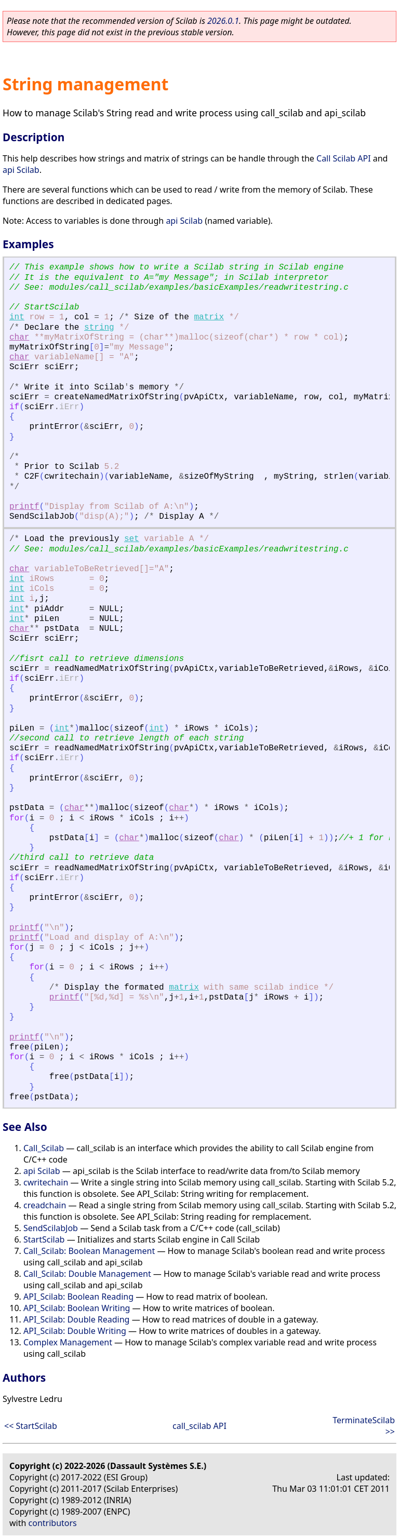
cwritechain (45, 1182)
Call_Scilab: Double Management (87, 1273)
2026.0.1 (223, 20)
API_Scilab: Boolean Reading (78, 1296)
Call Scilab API (343, 158)
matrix (209, 317)
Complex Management (67, 1342)
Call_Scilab (43, 1148)
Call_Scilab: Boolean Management (89, 1251)
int (16, 317)
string (99, 327)
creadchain (44, 1205)
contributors (53, 1523)
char (19, 337)
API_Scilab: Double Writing (74, 1331)
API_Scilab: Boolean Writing (76, 1308)
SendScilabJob (50, 1228)
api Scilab (21, 170)
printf (24, 506)
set (131, 539)
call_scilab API (199, 1426)
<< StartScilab (30, 1426)
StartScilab (43, 1239)
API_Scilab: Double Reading (76, 1319)
